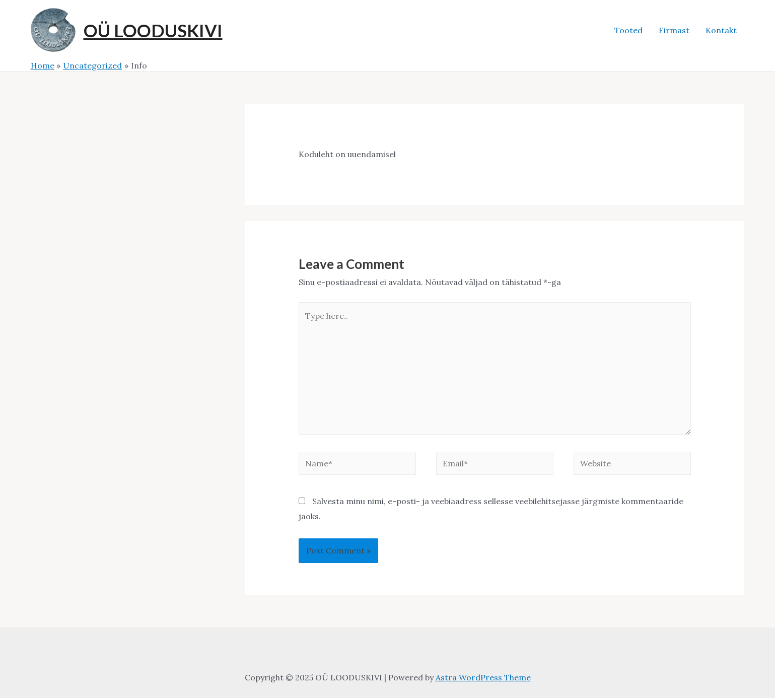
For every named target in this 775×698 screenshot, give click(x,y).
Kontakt (721, 30)
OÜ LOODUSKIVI (153, 30)
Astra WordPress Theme (483, 677)
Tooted (628, 30)
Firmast (674, 30)
